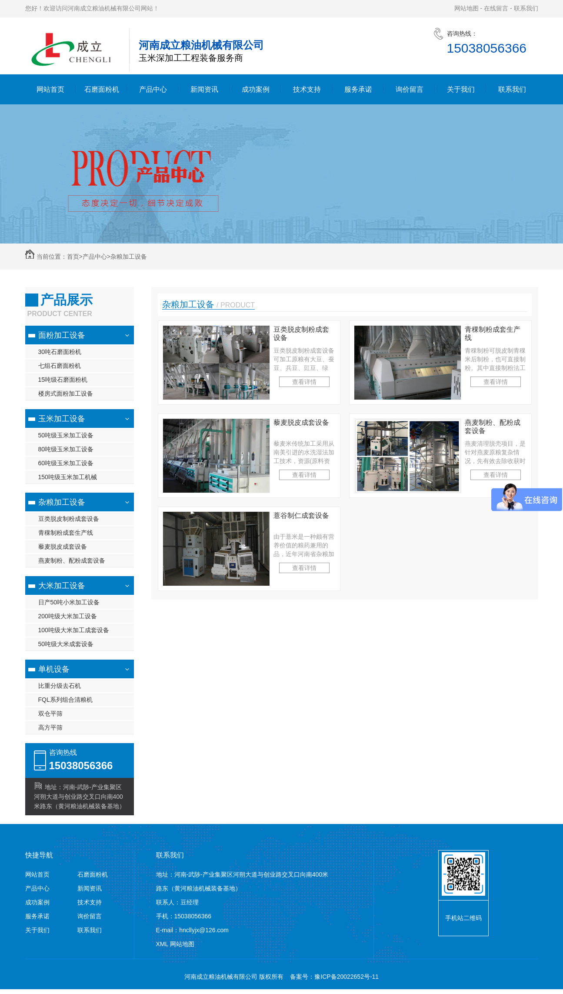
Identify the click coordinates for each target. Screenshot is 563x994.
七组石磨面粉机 (59, 365)
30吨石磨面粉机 (60, 351)
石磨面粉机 (101, 89)
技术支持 (307, 89)
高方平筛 (50, 727)
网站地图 (466, 8)
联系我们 (526, 8)
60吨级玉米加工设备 (66, 463)
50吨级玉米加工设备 (66, 435)
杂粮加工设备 (128, 256)
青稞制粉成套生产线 (65, 532)
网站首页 (50, 89)
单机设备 (54, 669)
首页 (75, 256)
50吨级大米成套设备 (66, 643)
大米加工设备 (61, 585)
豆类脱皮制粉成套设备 (68, 518)
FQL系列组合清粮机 (65, 699)
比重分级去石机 (59, 685)
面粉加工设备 (61, 335)
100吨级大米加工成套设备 (73, 630)
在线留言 (496, 8)
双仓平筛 (50, 713)
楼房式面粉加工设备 (65, 393)
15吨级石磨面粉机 (63, 379)
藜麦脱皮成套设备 (62, 546)
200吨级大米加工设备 (67, 616)
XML (163, 944)
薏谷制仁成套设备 (301, 515)
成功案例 (256, 89)
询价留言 (409, 89)
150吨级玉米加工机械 (67, 477)
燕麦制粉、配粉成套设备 (71, 560)
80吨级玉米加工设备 (66, 449)
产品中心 (153, 89)
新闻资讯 (204, 89)
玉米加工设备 (61, 418)
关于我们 (461, 89)
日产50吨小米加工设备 (69, 602)
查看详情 (304, 381)
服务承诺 (358, 89)
